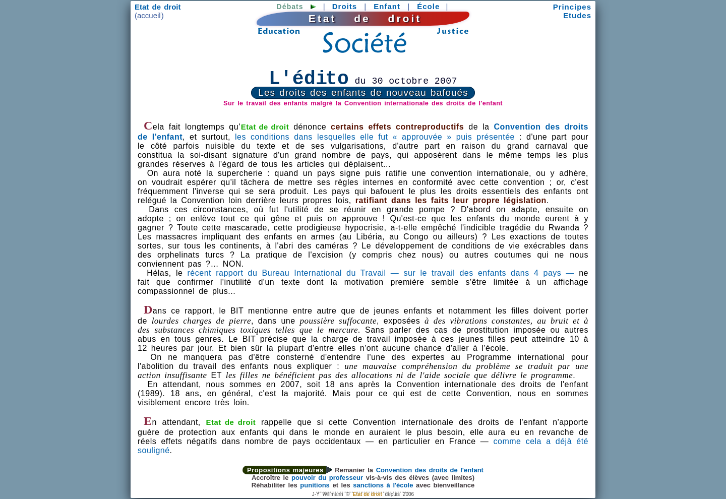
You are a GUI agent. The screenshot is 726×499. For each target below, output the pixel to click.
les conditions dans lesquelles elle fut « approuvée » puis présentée (375, 137)
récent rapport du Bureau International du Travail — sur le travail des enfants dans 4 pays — (381, 273)
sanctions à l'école (383, 485)
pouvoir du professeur (327, 477)
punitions (315, 485)
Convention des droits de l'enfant (429, 470)
